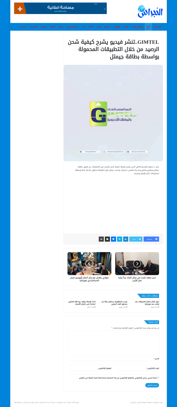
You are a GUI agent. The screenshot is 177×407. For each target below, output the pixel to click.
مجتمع (107, 27)
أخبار (148, 27)
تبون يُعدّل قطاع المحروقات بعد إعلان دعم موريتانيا (147, 303)
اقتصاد (52, 27)
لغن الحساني (72, 27)
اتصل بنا (33, 27)
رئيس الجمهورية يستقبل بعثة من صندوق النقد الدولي (114, 303)
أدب (83, 27)
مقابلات (117, 27)
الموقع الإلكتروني (104, 368)
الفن (99, 27)
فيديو (43, 27)
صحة (61, 27)
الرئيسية (157, 27)
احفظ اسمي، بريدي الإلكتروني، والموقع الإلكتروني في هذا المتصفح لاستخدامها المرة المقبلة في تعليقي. (118, 377)
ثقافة (90, 27)
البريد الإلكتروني (152, 368)
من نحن (23, 27)
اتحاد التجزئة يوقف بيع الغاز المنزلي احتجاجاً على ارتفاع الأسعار (81, 303)
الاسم (156, 358)
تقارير (126, 27)
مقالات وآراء (137, 27)
